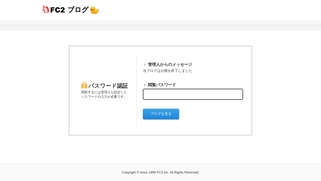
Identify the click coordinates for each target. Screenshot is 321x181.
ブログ (78, 10)
